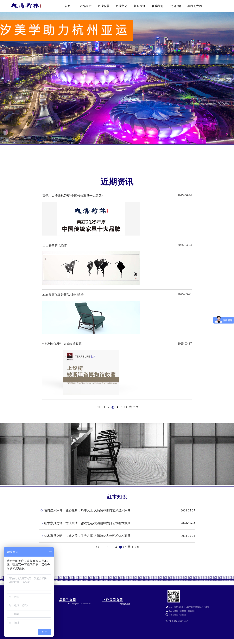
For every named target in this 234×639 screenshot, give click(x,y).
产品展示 (85, 6)
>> (126, 407)
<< (98, 407)
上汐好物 (175, 6)
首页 (68, 6)
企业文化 (121, 6)
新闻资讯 (139, 6)
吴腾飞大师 (194, 6)
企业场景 (103, 6)
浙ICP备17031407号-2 (176, 621)
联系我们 (157, 6)
